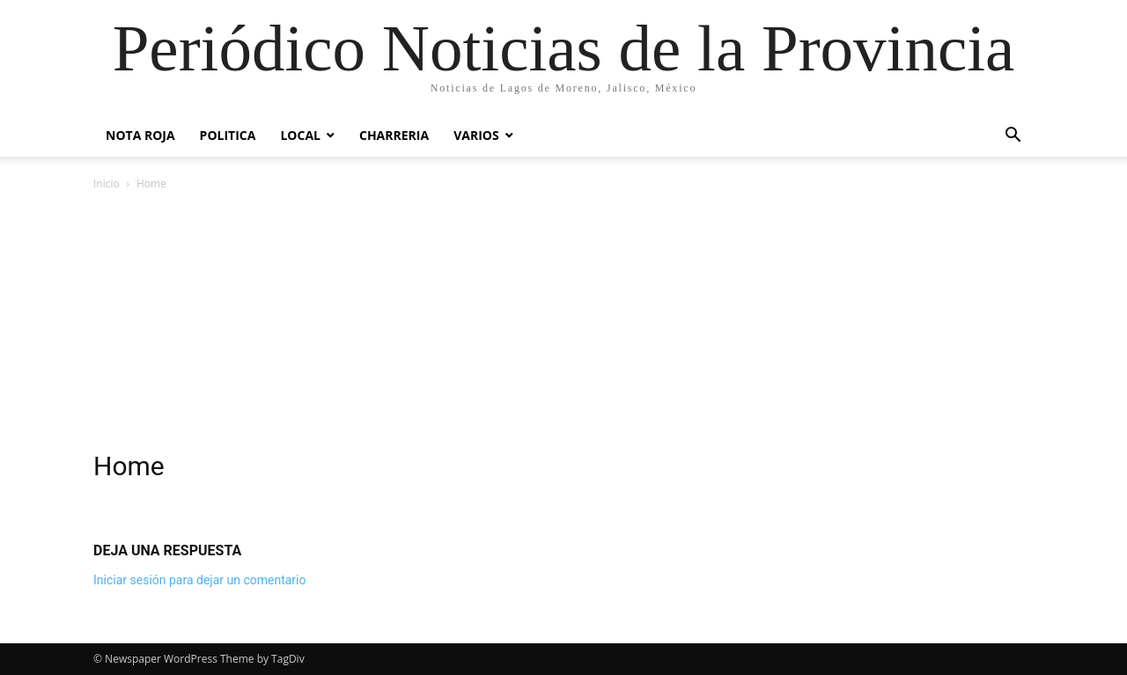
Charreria (394, 135)
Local (300, 135)
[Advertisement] (563, 325)
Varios (476, 135)
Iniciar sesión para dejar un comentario (199, 580)
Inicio (106, 183)
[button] (1012, 136)
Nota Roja (140, 135)
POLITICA (228, 135)
